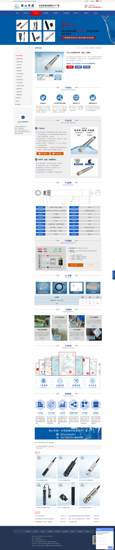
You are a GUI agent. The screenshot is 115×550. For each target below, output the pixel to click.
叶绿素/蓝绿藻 (19, 79)
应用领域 (45, 13)
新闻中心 (76, 13)
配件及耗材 (17, 104)
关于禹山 (26, 13)
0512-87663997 (90, 265)
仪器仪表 (17, 101)
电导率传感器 (41, 442)
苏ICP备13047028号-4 (41, 545)
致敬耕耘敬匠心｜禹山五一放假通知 (51, 522)
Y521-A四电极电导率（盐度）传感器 (46, 446)
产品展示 (36, 13)
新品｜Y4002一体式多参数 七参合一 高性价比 (84, 519)
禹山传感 (46, 442)
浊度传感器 (19, 70)
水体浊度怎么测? (84, 522)
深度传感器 (19, 91)
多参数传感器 (19, 58)
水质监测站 (17, 97)
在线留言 (69, 67)
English (96, 13)
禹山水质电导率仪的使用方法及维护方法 (51, 519)
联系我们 (87, 1)
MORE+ (42, 338)
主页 (82, 47)
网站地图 (92, 1)
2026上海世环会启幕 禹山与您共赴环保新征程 (84, 516)
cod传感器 (18, 64)
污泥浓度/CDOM (20, 85)
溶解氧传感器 (19, 61)
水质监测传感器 (19, 55)
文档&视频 (66, 13)
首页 (17, 13)
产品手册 (58, 153)
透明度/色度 (19, 88)
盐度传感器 (51, 442)
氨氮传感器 (19, 67)
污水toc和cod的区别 (51, 516)
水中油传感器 (19, 82)
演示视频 (78, 67)
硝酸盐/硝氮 (19, 94)
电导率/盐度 (19, 76)
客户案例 (55, 13)
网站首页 (28, 531)
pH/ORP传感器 (19, 73)
